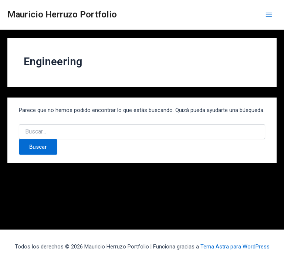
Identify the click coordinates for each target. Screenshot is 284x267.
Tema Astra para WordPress (235, 246)
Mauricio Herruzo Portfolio (62, 14)
